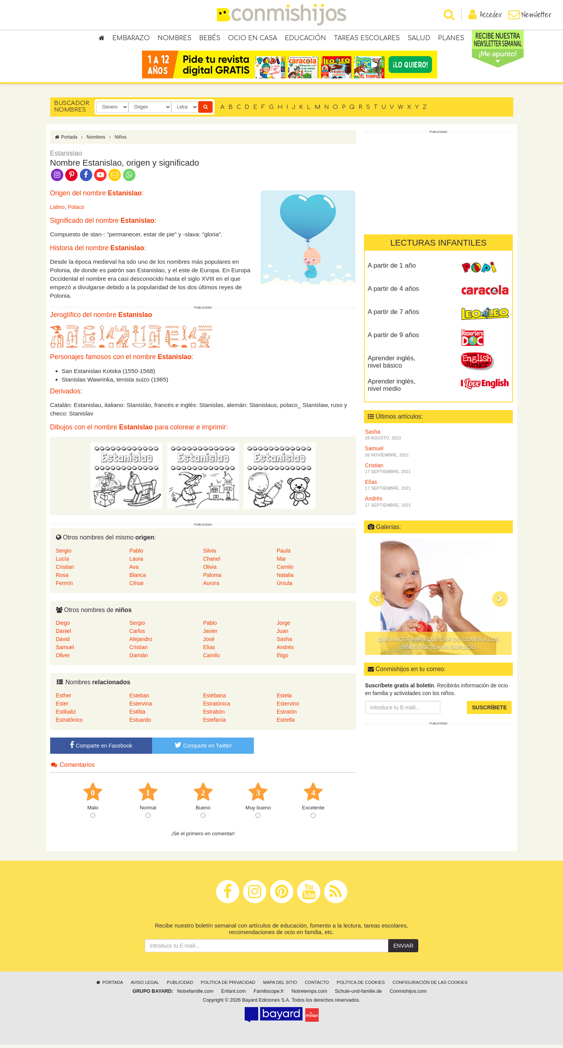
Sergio (63, 554)
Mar (281, 562)
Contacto (317, 985)
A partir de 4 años (393, 291)
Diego (63, 626)
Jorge (283, 626)
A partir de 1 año (392, 268)
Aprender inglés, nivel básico (392, 365)
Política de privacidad (228, 985)
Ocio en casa (252, 38)
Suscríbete (489, 710)
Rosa (62, 578)
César (136, 586)
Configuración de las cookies (430, 985)
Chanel (211, 562)
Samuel (65, 650)
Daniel (63, 634)
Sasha (284, 642)
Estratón (287, 715)
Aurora (211, 586)
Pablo (136, 554)
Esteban (139, 698)
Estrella (286, 723)
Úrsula (284, 586)
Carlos (137, 634)
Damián (138, 658)
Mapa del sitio (280, 985)
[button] (376, 602)
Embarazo (131, 38)
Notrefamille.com (195, 994)
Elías (209, 650)
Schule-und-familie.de (358, 994)
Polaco (76, 210)
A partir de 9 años (393, 338)
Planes (451, 38)
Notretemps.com (309, 994)
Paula (284, 554)
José (209, 642)
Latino (57, 210)
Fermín (64, 586)
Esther (63, 698)
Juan (282, 634)
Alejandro (140, 642)
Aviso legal (145, 985)
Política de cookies (360, 985)
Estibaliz (66, 715)
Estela (284, 698)
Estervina (140, 707)
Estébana (214, 698)
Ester (62, 707)
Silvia (209, 554)
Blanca (137, 578)
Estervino (288, 707)
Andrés (285, 650)
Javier (210, 634)
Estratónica (216, 707)
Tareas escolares (367, 38)
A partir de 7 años (393, 315)
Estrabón (214, 715)
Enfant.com (233, 994)
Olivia (209, 570)
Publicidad (180, 985)
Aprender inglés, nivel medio (392, 388)
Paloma (212, 578)
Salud (418, 38)
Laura (136, 562)
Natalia (285, 578)
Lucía (62, 562)
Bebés (209, 38)
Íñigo (282, 658)
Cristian (65, 570)
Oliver (63, 658)
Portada (66, 140)
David (63, 642)
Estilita (137, 715)
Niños (121, 140)
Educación (305, 38)
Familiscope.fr (269, 994)
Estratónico (69, 723)
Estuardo (140, 723)
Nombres (174, 38)
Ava (134, 570)
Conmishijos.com (408, 994)
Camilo (285, 570)
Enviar (403, 949)
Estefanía (214, 723)
